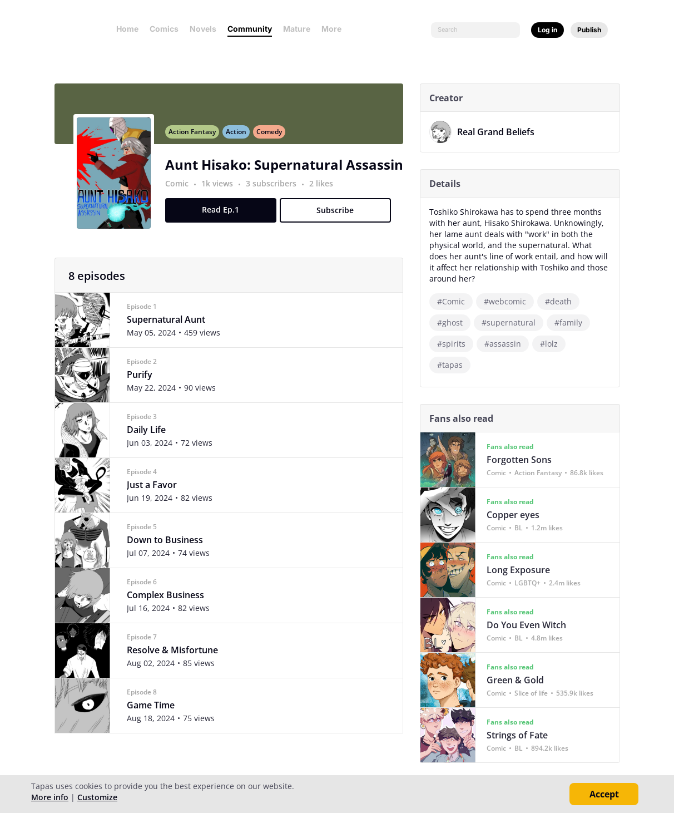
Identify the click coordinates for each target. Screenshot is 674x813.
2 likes (326, 190)
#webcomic (509, 301)
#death (562, 301)
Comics (164, 28)
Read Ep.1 (225, 216)
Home (127, 28)
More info (49, 797)
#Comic (455, 301)
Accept (604, 794)
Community (249, 28)
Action (240, 138)
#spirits (456, 343)
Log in (547, 30)
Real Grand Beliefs (500, 131)
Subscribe (339, 216)
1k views (223, 190)
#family (573, 322)
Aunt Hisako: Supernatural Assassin (289, 171)
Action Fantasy (196, 138)
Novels (203, 28)
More (334, 28)
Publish (589, 30)
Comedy (273, 138)
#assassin (507, 343)
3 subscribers (276, 190)
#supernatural (513, 322)
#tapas (454, 364)
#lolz (553, 343)
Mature (296, 28)
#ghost (454, 322)
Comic (181, 190)
